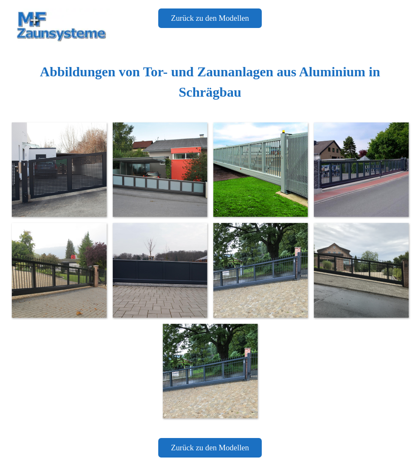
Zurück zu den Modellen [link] (210, 18)
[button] (58, 169)
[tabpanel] (209, 81)
